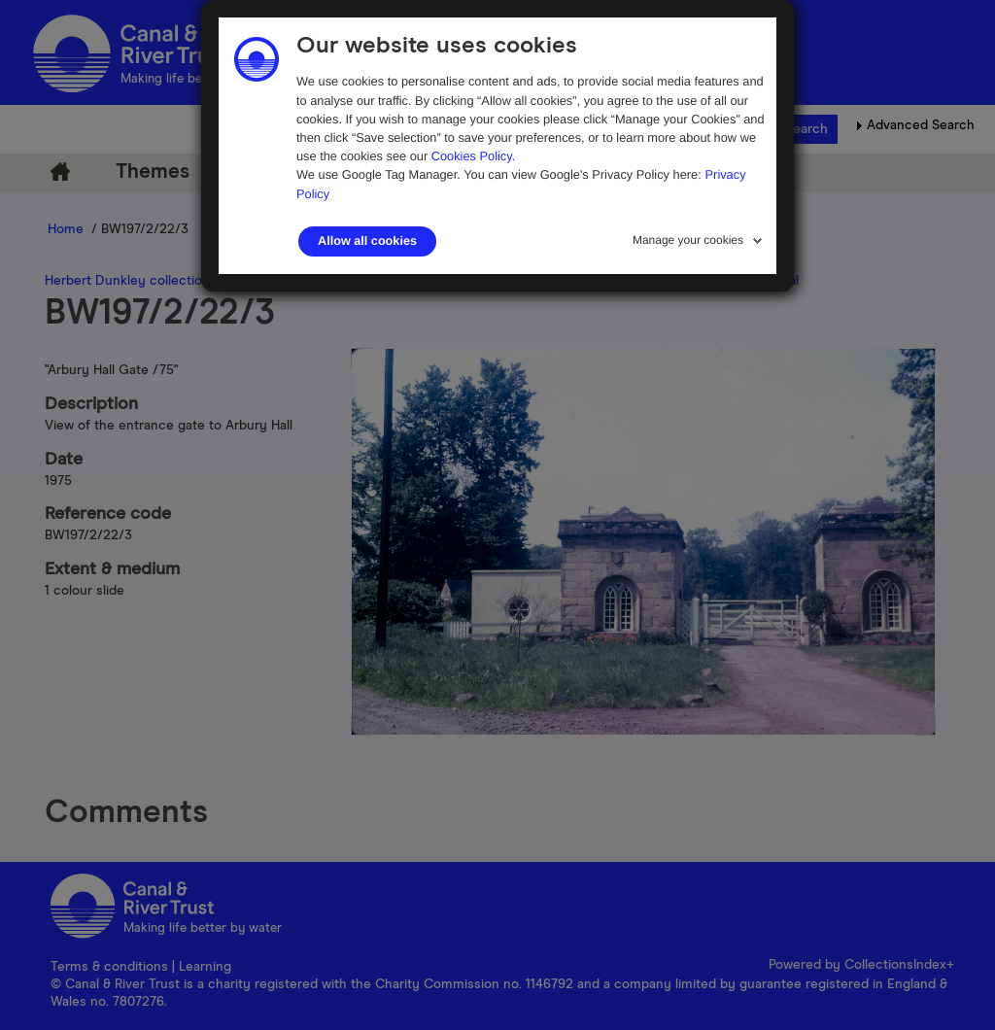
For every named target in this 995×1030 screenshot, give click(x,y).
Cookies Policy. (473, 156)
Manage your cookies (688, 240)
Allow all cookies (367, 241)
